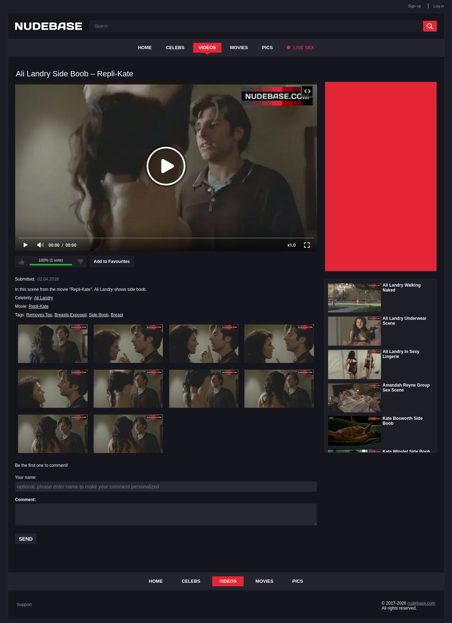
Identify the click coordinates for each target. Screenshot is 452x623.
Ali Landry (43, 297)
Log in (439, 6)
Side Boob (98, 314)
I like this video (22, 261)
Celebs (175, 47)
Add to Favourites (112, 261)
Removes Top (39, 314)
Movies (239, 47)
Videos (207, 47)
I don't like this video (80, 261)
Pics (267, 47)
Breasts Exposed (70, 314)
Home (145, 47)
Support (24, 604)
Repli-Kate (38, 306)
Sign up (414, 6)
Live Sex (300, 47)
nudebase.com (421, 603)
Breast (117, 314)
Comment (25, 499)
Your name (25, 477)
